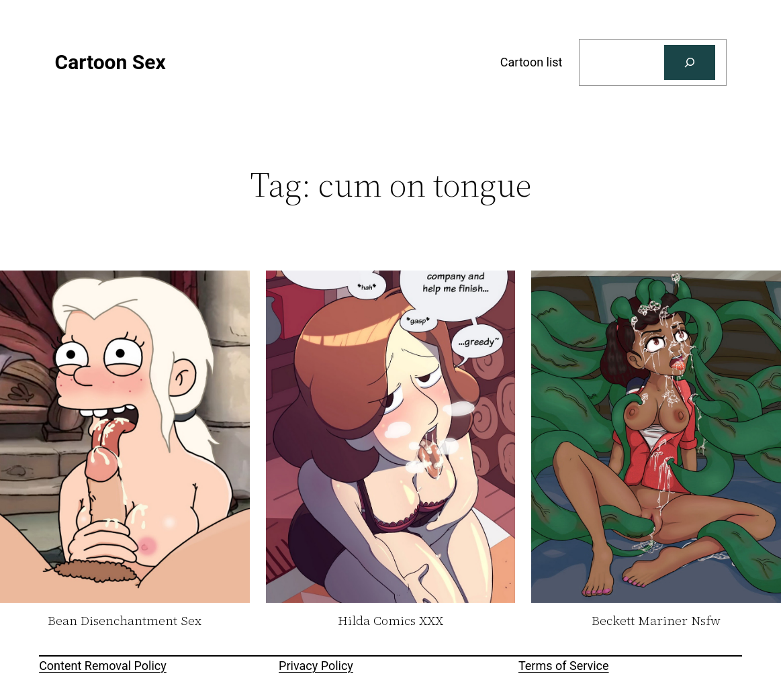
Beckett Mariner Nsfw (656, 621)
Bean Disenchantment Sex (124, 621)
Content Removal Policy (103, 666)
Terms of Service (563, 666)
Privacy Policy (316, 666)
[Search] (689, 62)
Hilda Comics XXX (390, 621)
